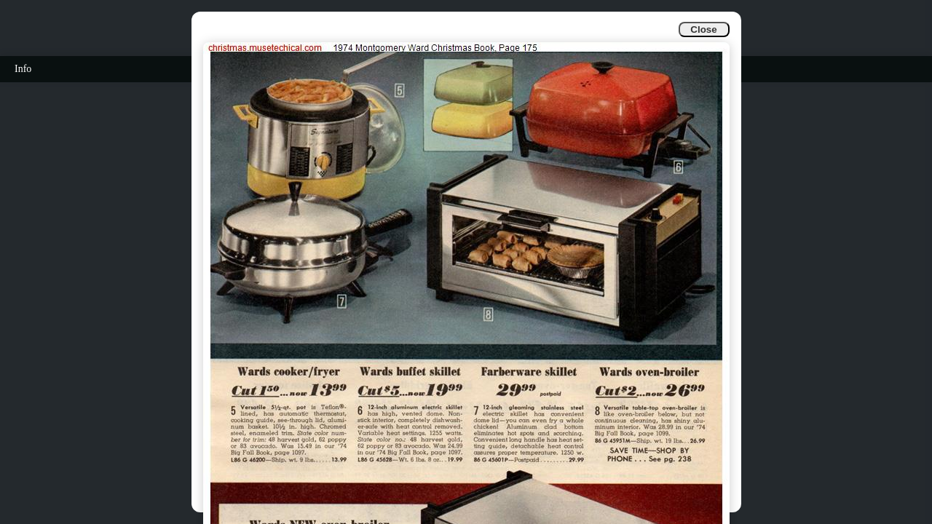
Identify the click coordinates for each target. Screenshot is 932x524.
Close (703, 29)
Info (23, 68)
